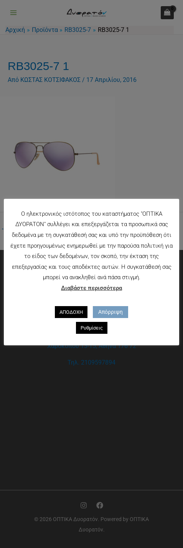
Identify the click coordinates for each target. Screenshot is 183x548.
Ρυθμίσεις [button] (92, 328)
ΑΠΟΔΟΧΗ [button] (71, 312)
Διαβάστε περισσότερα (91, 288)
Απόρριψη (110, 312)
